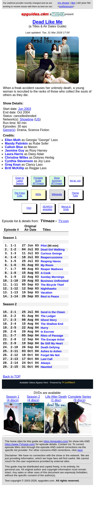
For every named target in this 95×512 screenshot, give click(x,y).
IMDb (38, 194)
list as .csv (75, 180)
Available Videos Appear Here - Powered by (47, 407)
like (73, 2)
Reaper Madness (52, 275)
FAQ (29, 208)
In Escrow (47, 349)
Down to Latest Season (19, 181)
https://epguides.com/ (56, 466)
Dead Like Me (47, 21)
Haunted (46, 391)
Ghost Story (49, 335)
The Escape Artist (52, 358)
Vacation (46, 303)
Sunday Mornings (52, 284)
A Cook (46, 279)
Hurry (44, 344)
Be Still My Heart (52, 363)
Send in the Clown (53, 325)
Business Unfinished (54, 289)
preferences (66, 6)
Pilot (44, 246)
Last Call (46, 382)
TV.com (63, 221)
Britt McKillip (14, 168)
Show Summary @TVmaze (56, 181)
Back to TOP (11, 401)
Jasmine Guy (14, 150)
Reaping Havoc (51, 265)
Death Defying (50, 368)
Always (46, 386)
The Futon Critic (19, 194)
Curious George (51, 256)
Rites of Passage (52, 354)
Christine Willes (16, 157)
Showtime (26, 119)
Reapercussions (51, 260)
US (37, 119)
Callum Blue (14, 147)
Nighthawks (49, 298)
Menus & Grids (66, 208)
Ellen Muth (13, 140)
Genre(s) (9, 130)
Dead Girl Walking (53, 251)
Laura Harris (14, 154)
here (80, 475)
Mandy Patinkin (16, 143)
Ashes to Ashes (51, 372)
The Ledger (48, 330)
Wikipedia (57, 194)
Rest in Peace (50, 307)
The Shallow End (52, 339)
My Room (47, 270)
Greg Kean (13, 164)
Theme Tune (75, 194)
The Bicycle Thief (52, 293)
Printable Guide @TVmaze (38, 181)
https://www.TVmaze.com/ (20, 469)
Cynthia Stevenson (19, 161)
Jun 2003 (24, 108)
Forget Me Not (50, 377)
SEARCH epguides (47, 208)
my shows (63, 2)
